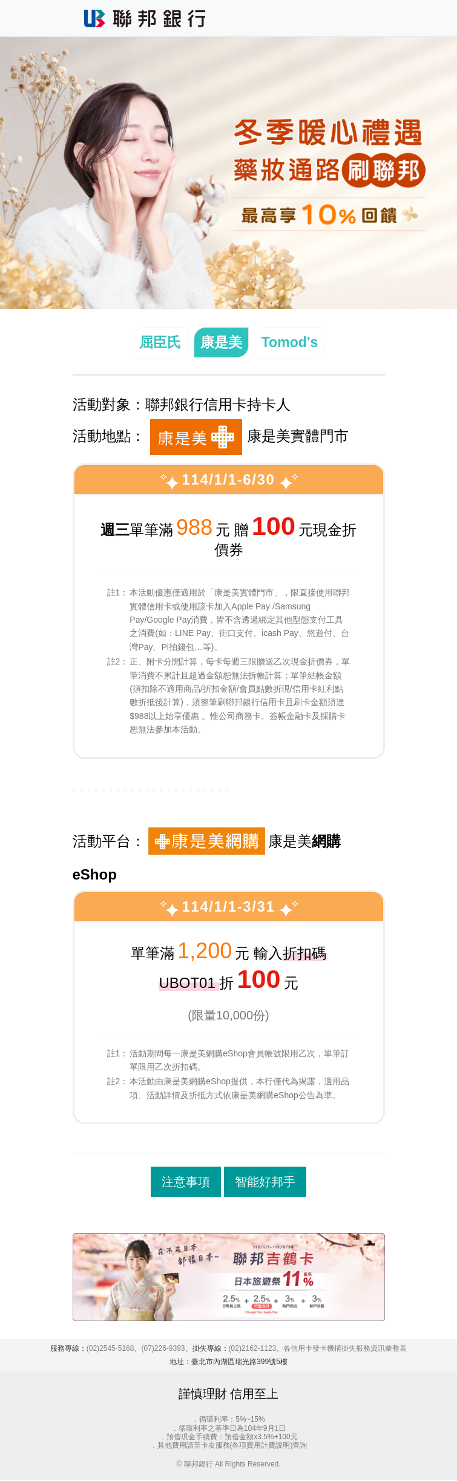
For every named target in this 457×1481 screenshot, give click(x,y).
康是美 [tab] (221, 343)
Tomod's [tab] (291, 343)
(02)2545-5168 (110, 1349)
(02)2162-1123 (253, 1349)
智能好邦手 (265, 1183)
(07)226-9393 (163, 1349)
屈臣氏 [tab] (158, 343)
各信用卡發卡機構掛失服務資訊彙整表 (345, 1349)
